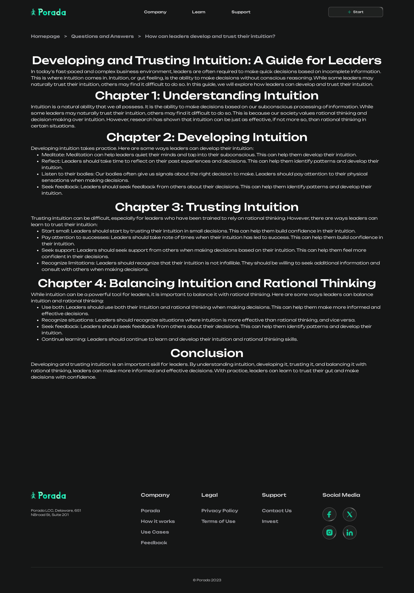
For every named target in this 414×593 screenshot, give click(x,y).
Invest (270, 521)
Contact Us (277, 510)
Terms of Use (218, 521)
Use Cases (155, 532)
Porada (150, 510)
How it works (158, 521)
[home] (48, 12)
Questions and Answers (102, 36)
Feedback (154, 542)
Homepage (45, 36)
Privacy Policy (219, 510)
